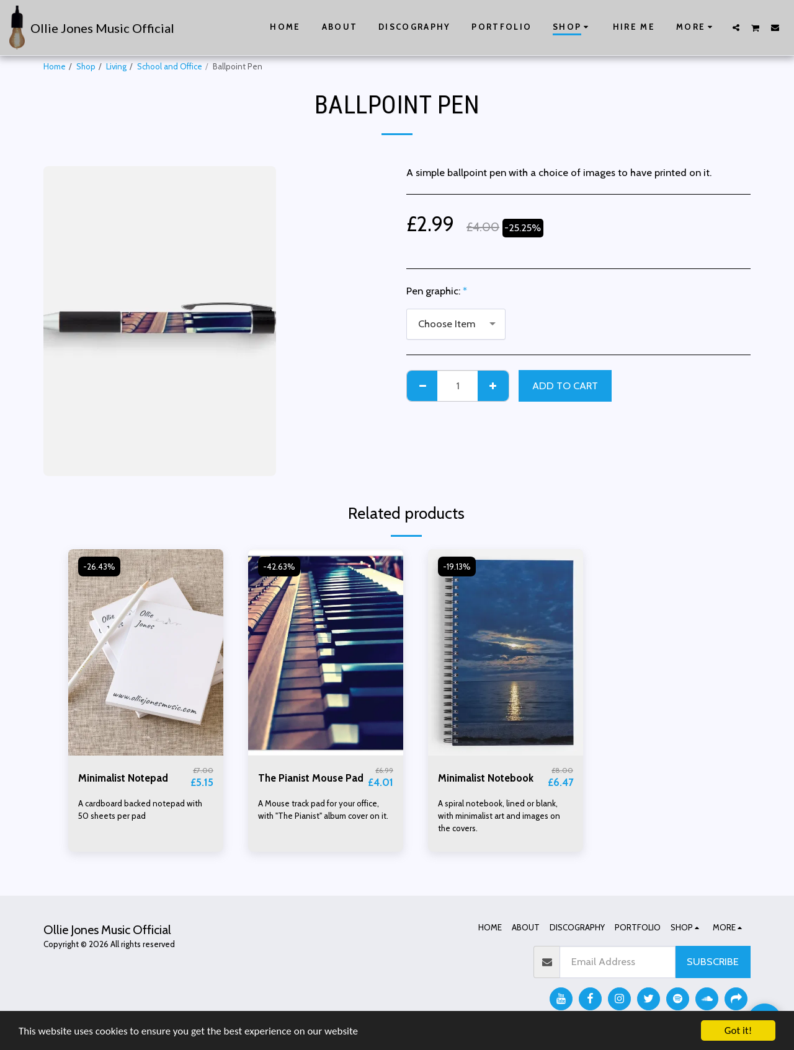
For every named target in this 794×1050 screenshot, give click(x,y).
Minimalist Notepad (123, 778)
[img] (145, 652)
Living (116, 66)
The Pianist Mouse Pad (311, 778)
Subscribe (713, 961)
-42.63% (279, 566)
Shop (86, 66)
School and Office (169, 66)
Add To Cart (565, 385)
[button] (736, 27)
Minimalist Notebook (485, 778)
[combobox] (456, 324)
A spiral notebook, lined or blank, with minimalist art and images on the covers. (499, 815)
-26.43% (99, 566)
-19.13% (457, 566)
